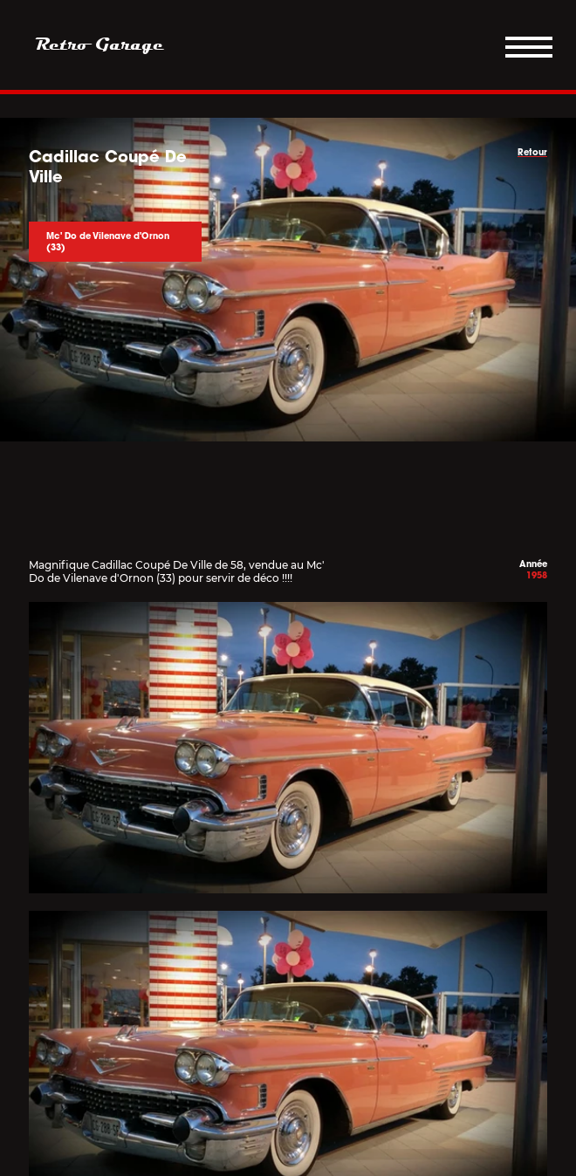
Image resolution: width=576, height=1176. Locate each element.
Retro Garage (99, 44)
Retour (532, 152)
